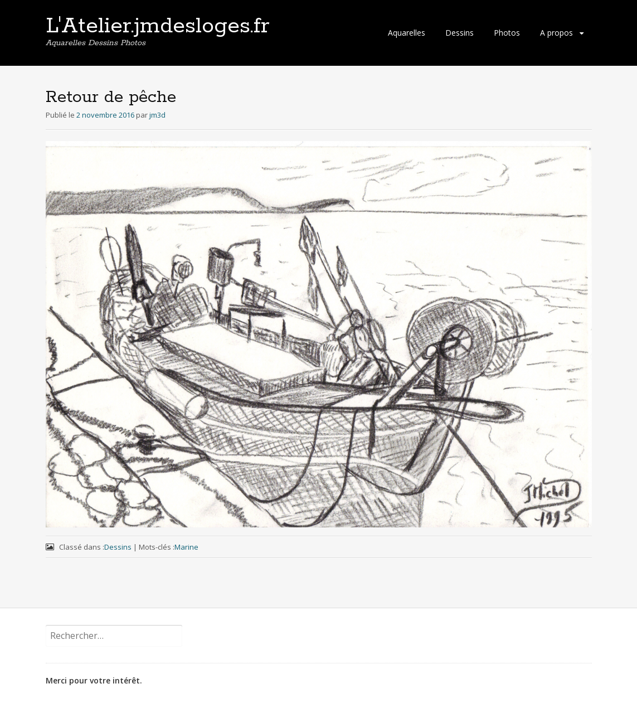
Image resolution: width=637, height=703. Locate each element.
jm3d (157, 115)
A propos (556, 32)
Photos (507, 32)
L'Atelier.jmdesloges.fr (158, 26)
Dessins (459, 32)
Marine (186, 547)
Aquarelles (406, 32)
